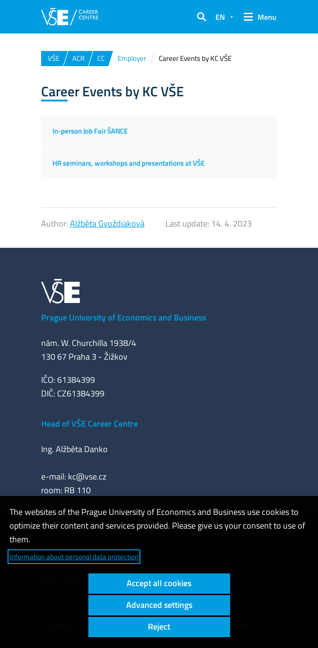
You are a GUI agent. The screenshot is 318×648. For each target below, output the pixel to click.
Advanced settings (159, 604)
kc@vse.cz (87, 476)
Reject (159, 626)
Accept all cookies (159, 583)
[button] (201, 17)
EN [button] (220, 17)
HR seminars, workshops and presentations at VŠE (128, 163)
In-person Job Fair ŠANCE (90, 131)
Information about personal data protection (73, 556)
